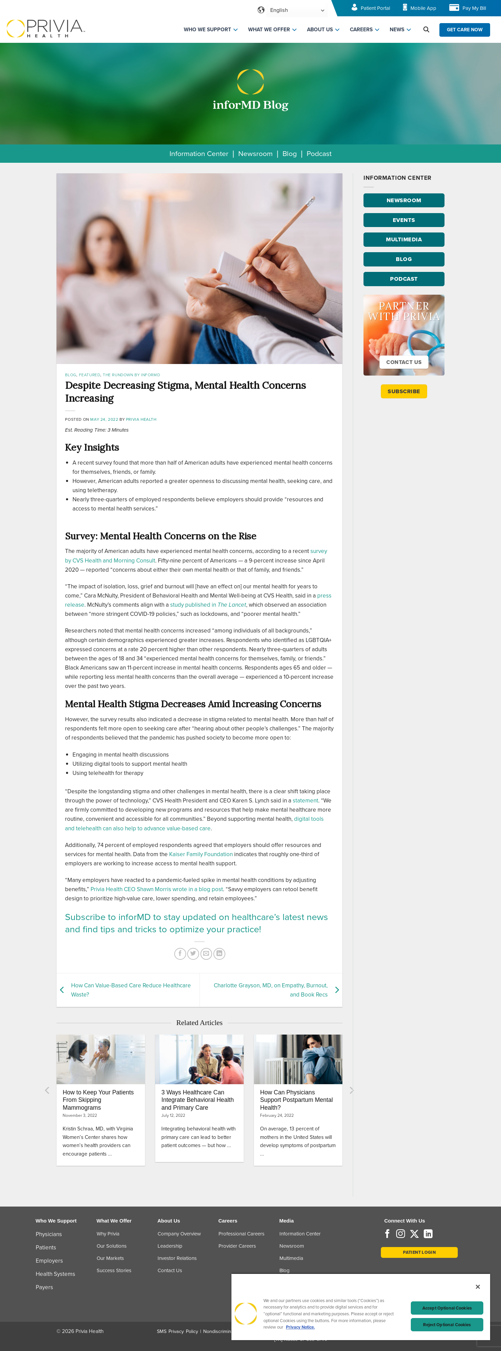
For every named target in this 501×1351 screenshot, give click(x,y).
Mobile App (423, 8)
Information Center (198, 153)
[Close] (477, 1286)
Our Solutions (112, 1246)
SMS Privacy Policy (177, 1331)
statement (305, 800)
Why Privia (108, 1233)
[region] (360, 1306)
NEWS (397, 29)
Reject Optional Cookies (447, 1324)
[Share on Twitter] (193, 954)
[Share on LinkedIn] (219, 954)
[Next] (351, 1090)
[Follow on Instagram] (400, 1234)
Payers (44, 1287)
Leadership (170, 1246)
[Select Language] (297, 10)
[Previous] (48, 1090)
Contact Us (170, 1270)
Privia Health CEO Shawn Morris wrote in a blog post (157, 889)
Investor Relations (177, 1258)
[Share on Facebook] (180, 954)
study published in (208, 605)
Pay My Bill (474, 8)
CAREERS (361, 29)
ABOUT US (320, 29)
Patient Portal (375, 8)
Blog (289, 153)
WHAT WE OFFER (269, 29)
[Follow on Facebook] (387, 1234)
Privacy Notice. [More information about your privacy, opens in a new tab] (300, 1327)
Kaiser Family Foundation (201, 854)
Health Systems (55, 1274)
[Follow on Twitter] (414, 1234)
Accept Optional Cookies (447, 1308)
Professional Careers (241, 1233)
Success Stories (114, 1270)
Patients (46, 1247)
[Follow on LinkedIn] (428, 1234)
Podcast (319, 153)
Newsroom (255, 153)
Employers (49, 1261)
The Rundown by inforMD (131, 375)
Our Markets (110, 1258)
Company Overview (179, 1233)
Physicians (49, 1234)
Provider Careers (237, 1246)
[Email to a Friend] (206, 954)
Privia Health (141, 419)
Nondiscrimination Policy (229, 1331)
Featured (89, 375)
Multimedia (291, 1258)
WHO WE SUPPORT (207, 29)
